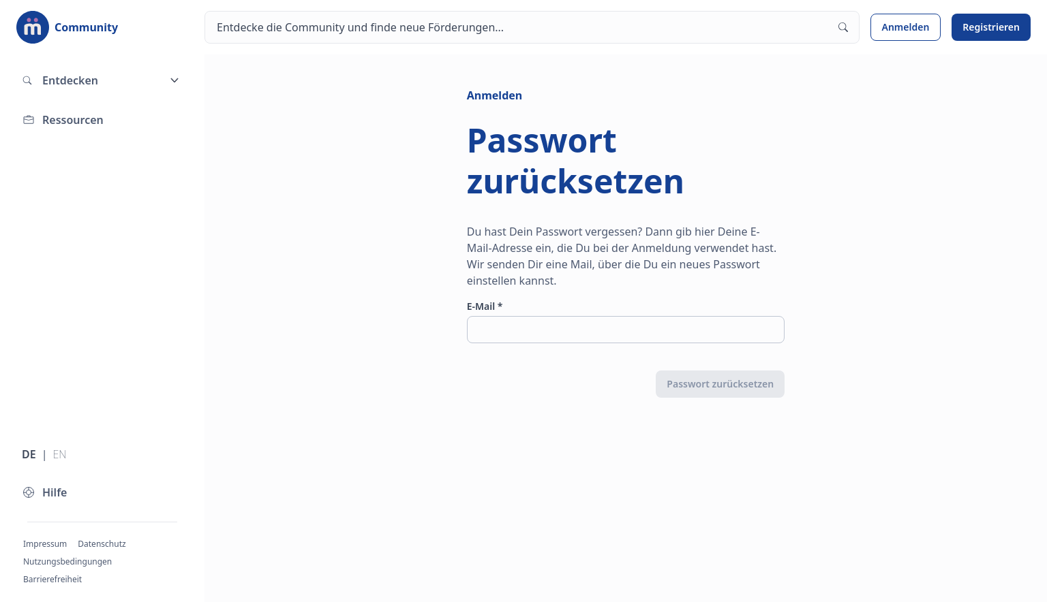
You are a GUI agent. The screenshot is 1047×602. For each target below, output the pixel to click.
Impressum (45, 544)
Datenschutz (101, 544)
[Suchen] (532, 27)
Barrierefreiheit (52, 579)
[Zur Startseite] (67, 27)
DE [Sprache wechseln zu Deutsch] (29, 454)
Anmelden (906, 26)
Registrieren (991, 26)
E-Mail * (485, 306)
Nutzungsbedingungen (67, 561)
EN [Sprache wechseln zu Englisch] (59, 454)
